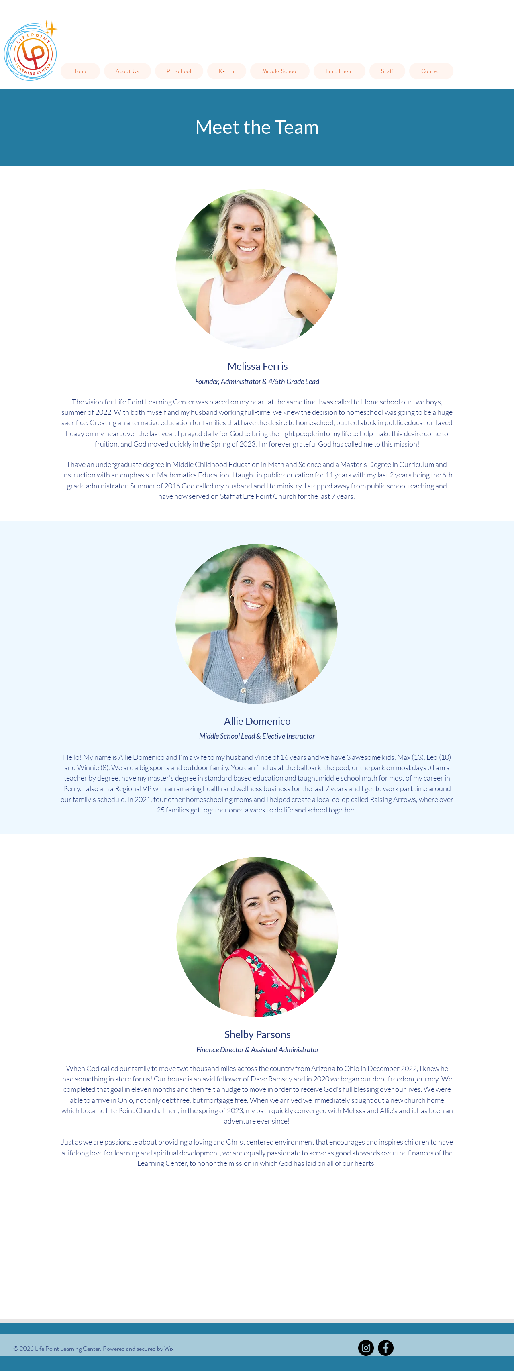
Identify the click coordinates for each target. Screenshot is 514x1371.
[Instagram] (366, 1348)
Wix (169, 1348)
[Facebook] (386, 1348)
